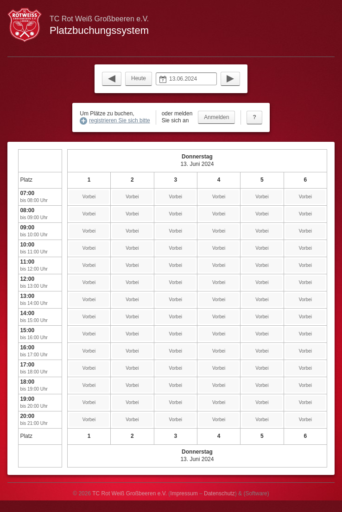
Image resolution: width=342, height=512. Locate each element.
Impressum (183, 493)
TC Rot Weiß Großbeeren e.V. (129, 493)
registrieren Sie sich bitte (119, 120)
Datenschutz (219, 493)
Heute (138, 78)
